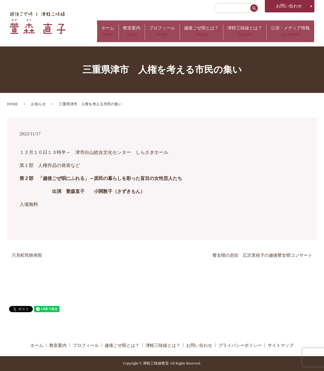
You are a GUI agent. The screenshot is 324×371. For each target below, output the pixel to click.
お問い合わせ (289, 6)
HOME (12, 104)
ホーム (98, 31)
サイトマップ (281, 345)
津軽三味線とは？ (242, 31)
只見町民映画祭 (27, 255)
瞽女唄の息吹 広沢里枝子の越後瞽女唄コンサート (262, 255)
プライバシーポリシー (240, 345)
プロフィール (156, 31)
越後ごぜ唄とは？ (197, 31)
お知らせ (38, 104)
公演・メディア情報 (289, 31)
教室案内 (124, 31)
